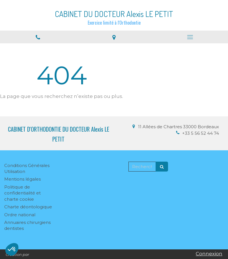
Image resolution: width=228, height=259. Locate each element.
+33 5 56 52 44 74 (200, 133)
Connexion (209, 253)
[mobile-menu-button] (190, 37)
